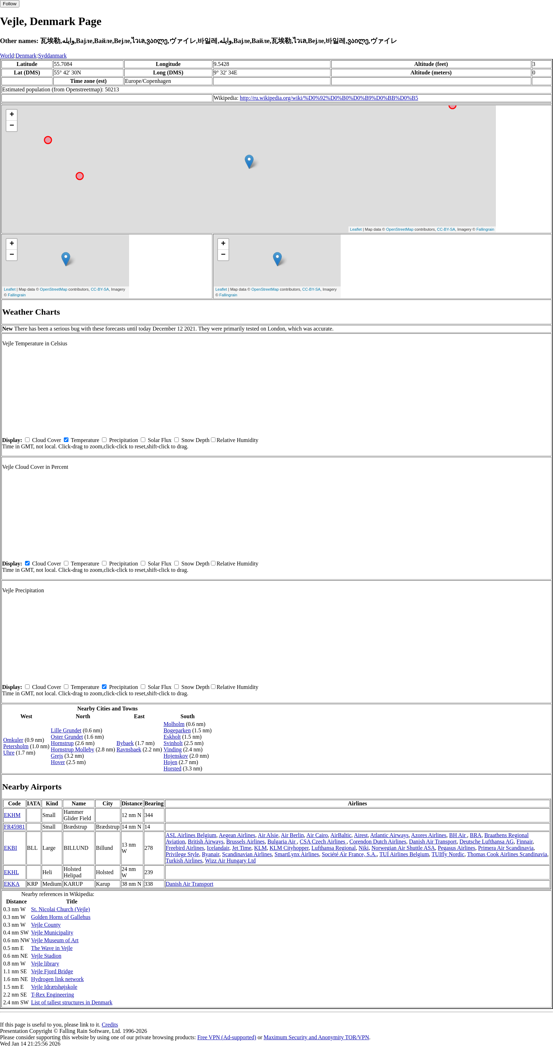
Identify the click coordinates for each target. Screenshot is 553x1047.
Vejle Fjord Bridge (52, 971)
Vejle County (46, 925)
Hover (58, 762)
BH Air (458, 835)
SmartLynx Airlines (297, 854)
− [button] (12, 126)
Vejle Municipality (52, 933)
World (7, 56)
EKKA (11, 884)
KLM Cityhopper (289, 848)
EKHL (11, 872)
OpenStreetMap (400, 229)
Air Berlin (292, 835)
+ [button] (12, 115)
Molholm (174, 724)
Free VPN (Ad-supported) (226, 1037)
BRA (475, 835)
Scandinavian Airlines (247, 854)
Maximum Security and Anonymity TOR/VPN (316, 1037)
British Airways (206, 842)
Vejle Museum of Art (55, 940)
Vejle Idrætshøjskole (54, 987)
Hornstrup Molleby (72, 749)
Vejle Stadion (46, 956)
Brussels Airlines (245, 842)
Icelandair (218, 848)
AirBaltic (341, 835)
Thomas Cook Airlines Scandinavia (507, 854)
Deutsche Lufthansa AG (487, 842)
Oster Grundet (67, 737)
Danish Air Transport (433, 842)
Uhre (8, 753)
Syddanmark (52, 56)
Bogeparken (177, 730)
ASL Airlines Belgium (191, 835)
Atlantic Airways (389, 835)
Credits (110, 1025)
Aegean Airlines (237, 835)
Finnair (524, 842)
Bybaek (125, 743)
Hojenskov (176, 756)
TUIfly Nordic (448, 854)
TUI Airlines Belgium (404, 854)
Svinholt (173, 743)
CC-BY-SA (446, 229)
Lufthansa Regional (333, 848)
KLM (260, 848)
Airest (360, 835)
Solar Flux (159, 440)
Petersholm (16, 746)
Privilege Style (182, 854)
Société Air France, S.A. (349, 854)
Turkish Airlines (184, 861)
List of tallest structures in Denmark (72, 1002)
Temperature (85, 440)
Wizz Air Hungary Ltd (230, 861)
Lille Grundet (66, 730)
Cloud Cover (46, 440)
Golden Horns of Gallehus (60, 917)
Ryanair (210, 854)
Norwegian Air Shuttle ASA (403, 848)
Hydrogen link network (57, 979)
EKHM (12, 815)
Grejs (57, 756)
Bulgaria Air (282, 842)
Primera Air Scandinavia (505, 848)
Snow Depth (195, 440)
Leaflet (356, 229)
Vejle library (45, 964)
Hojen (170, 762)
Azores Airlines (428, 835)
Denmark (26, 56)
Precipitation (123, 440)
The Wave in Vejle (52, 948)
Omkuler (13, 740)
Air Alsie (268, 835)
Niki (364, 848)
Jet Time (241, 848)
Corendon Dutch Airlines (378, 842)
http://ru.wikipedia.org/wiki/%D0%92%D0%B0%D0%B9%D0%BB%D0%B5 (329, 98)
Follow (10, 3)
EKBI (10, 848)
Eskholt (172, 737)
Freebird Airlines (185, 848)
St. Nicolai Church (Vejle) (60, 909)
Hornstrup (62, 743)
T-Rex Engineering (52, 995)
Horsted (173, 768)
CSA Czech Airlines (323, 842)
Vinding (173, 749)
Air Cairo (317, 835)
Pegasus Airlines (456, 848)
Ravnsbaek (128, 749)
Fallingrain (485, 229)
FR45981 (14, 827)
